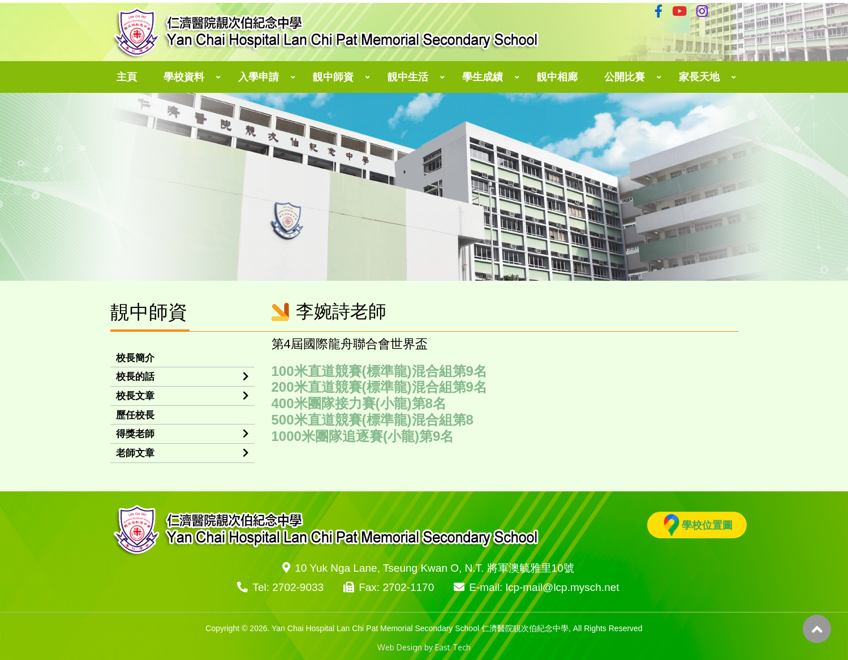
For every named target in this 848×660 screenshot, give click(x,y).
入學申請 (258, 77)
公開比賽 (624, 77)
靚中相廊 (557, 77)
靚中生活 (408, 77)
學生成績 (482, 77)
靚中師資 (333, 77)
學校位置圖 (698, 525)
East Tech (453, 647)
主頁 (127, 77)
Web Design (399, 647)
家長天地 (699, 77)
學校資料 (183, 77)
